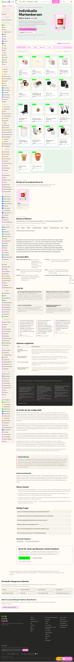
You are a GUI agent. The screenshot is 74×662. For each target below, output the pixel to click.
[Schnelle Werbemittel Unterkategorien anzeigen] (13, 420)
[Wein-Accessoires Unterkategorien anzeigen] (13, 113)
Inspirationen (30, 1)
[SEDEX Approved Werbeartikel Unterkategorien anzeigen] (13, 411)
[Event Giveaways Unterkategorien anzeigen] (13, 404)
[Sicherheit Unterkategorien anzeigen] (13, 156)
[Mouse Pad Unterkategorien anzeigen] (13, 215)
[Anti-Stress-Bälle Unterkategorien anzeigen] (13, 236)
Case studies (47, 630)
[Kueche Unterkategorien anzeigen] (13, 264)
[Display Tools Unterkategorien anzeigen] (13, 359)
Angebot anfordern (24, 558)
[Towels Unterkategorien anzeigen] (13, 182)
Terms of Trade (63, 617)
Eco (31, 623)
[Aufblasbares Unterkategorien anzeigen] (13, 336)
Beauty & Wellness (23, 219)
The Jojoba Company (37, 227)
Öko (20, 1)
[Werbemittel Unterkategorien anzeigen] (13, 423)
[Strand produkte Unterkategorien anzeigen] (13, 329)
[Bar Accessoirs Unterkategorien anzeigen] (13, 106)
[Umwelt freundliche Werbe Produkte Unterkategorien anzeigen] (13, 402)
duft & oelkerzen (25, 586)
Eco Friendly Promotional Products (32, 541)
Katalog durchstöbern (37, 558)
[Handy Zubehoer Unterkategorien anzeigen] (13, 199)
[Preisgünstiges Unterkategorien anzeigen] (13, 418)
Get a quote (47, 619)
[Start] (5, 2)
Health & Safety (63, 627)
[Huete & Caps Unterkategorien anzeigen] (13, 154)
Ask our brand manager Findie (28, 29)
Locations (47, 634)
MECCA (28, 227)
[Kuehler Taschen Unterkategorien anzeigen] (13, 180)
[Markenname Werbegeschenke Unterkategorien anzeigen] (13, 416)
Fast (31, 631)
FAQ (46, 638)
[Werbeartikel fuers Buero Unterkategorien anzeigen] (13, 227)
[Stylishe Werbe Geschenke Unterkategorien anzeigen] (13, 413)
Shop (13, 1)
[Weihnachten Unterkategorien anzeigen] (13, 380)
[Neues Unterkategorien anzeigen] (13, 14)
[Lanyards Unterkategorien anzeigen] (13, 250)
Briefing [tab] (10, 6)
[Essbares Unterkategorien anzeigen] (13, 324)
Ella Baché (46, 227)
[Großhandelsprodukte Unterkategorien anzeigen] (13, 429)
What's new (33, 619)
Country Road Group (54, 227)
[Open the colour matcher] (27, 32)
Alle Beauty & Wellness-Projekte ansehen (26, 230)
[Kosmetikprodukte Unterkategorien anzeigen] (13, 298)
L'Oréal (66, 227)
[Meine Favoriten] (61, 1)
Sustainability (47, 640)
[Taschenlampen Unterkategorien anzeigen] (13, 210)
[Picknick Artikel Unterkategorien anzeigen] (13, 266)
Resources (47, 636)
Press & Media (48, 625)
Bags (31, 627)
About (46, 623)
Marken (36, 1)
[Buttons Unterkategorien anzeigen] (13, 248)
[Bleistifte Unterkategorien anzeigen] (13, 245)
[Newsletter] (11, 650)
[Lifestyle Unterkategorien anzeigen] (13, 269)
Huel (62, 227)
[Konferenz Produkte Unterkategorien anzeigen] (13, 374)
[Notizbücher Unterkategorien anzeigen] (13, 231)
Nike (18, 227)
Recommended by (48, 632)
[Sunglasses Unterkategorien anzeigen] (13, 120)
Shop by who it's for (35, 621)
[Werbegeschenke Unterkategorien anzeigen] (13, 406)
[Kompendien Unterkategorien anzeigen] (13, 254)
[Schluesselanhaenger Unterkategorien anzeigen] (13, 383)
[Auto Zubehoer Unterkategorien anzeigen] (13, 271)
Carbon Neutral (63, 623)
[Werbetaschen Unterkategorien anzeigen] (13, 175)
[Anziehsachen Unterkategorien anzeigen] (13, 151)
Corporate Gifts (20, 541)
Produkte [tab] (4, 6)
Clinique (23, 227)
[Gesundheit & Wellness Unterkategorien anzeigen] (13, 293)
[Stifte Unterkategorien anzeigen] (13, 229)
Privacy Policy (62, 619)
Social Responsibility (64, 625)
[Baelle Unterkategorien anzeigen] (13, 300)
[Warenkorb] (71, 1)
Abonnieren (25, 650)
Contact (46, 621)
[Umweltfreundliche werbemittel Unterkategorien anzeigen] (13, 409)
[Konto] (64, 1)
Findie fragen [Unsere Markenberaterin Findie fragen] (55, 2)
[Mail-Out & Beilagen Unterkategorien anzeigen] (13, 350)
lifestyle (40, 584)
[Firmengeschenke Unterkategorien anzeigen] (13, 399)
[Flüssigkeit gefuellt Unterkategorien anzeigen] (13, 307)
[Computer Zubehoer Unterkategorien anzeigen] (13, 196)
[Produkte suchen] (44, 1)
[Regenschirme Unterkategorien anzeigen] (13, 184)
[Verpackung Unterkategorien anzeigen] (13, 352)
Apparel (32, 629)
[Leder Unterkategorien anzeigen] (13, 394)
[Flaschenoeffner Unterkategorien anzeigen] (13, 116)
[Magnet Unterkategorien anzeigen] (13, 238)
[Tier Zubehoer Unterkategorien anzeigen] (13, 276)
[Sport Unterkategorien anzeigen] (13, 295)
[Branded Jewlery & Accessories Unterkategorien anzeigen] (13, 434)
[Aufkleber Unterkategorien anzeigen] (13, 243)
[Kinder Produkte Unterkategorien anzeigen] (13, 322)
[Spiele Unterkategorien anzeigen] (13, 326)
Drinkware (33, 625)
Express (24, 1)
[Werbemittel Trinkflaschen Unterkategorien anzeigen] (13, 109)
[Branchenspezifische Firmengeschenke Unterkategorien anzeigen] (13, 376)
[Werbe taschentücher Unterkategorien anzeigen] (13, 309)
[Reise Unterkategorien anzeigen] (13, 177)
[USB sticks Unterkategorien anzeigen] (13, 205)
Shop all (32, 617)
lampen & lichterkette (6, 586)
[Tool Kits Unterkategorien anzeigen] (13, 357)
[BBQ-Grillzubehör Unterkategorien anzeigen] (13, 278)
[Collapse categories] (13, 6)
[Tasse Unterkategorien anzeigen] (13, 111)
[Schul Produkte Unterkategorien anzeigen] (13, 234)
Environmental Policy (64, 621)
